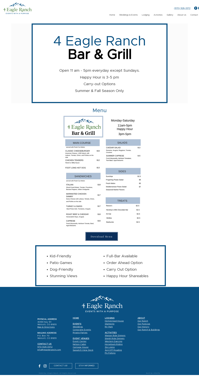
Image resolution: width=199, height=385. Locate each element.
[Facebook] (39, 366)
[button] (86, 366)
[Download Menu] (101, 236)
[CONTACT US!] (60, 366)
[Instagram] (45, 366)
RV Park (109, 327)
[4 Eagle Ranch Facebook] (195, 8)
